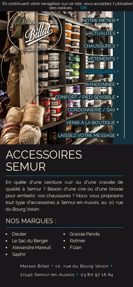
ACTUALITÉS (103, 33)
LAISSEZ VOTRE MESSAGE (88, 135)
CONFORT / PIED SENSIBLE (87, 97)
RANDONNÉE (102, 84)
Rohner (77, 240)
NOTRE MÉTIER (100, 20)
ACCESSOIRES (101, 71)
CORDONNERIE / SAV (93, 109)
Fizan (76, 247)
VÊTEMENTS (103, 58)
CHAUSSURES (101, 46)
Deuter (19, 234)
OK (84, 7)
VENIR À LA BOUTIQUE (92, 122)
